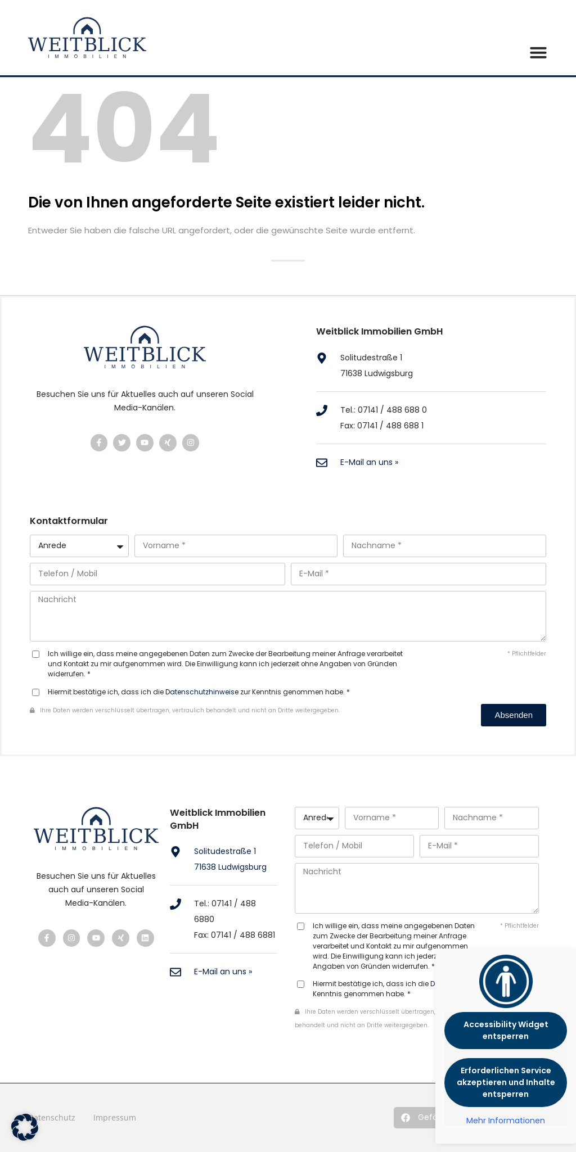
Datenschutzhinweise (201, 692)
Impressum (114, 1117)
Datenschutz (51, 1117)
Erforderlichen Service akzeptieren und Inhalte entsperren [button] (506, 1082)
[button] (431, 1117)
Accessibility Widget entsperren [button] (506, 1030)
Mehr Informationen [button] (505, 1121)
